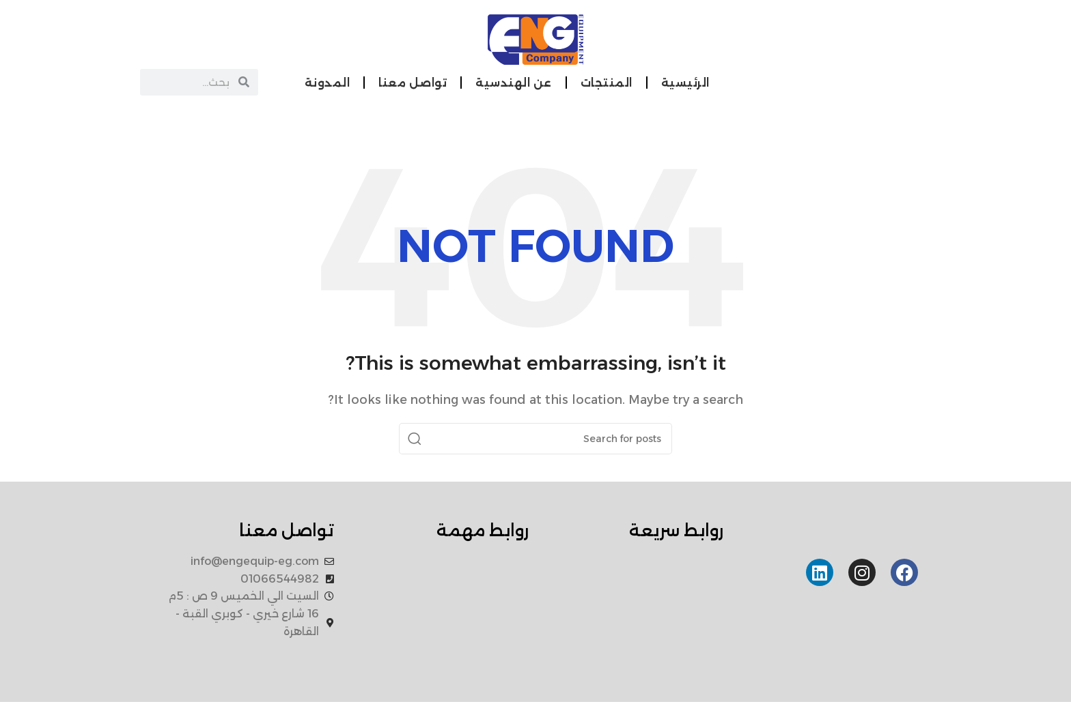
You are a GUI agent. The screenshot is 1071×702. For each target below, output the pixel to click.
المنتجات (606, 82)
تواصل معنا (412, 82)
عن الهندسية (513, 82)
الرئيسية (685, 82)
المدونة (327, 82)
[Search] (535, 438)
